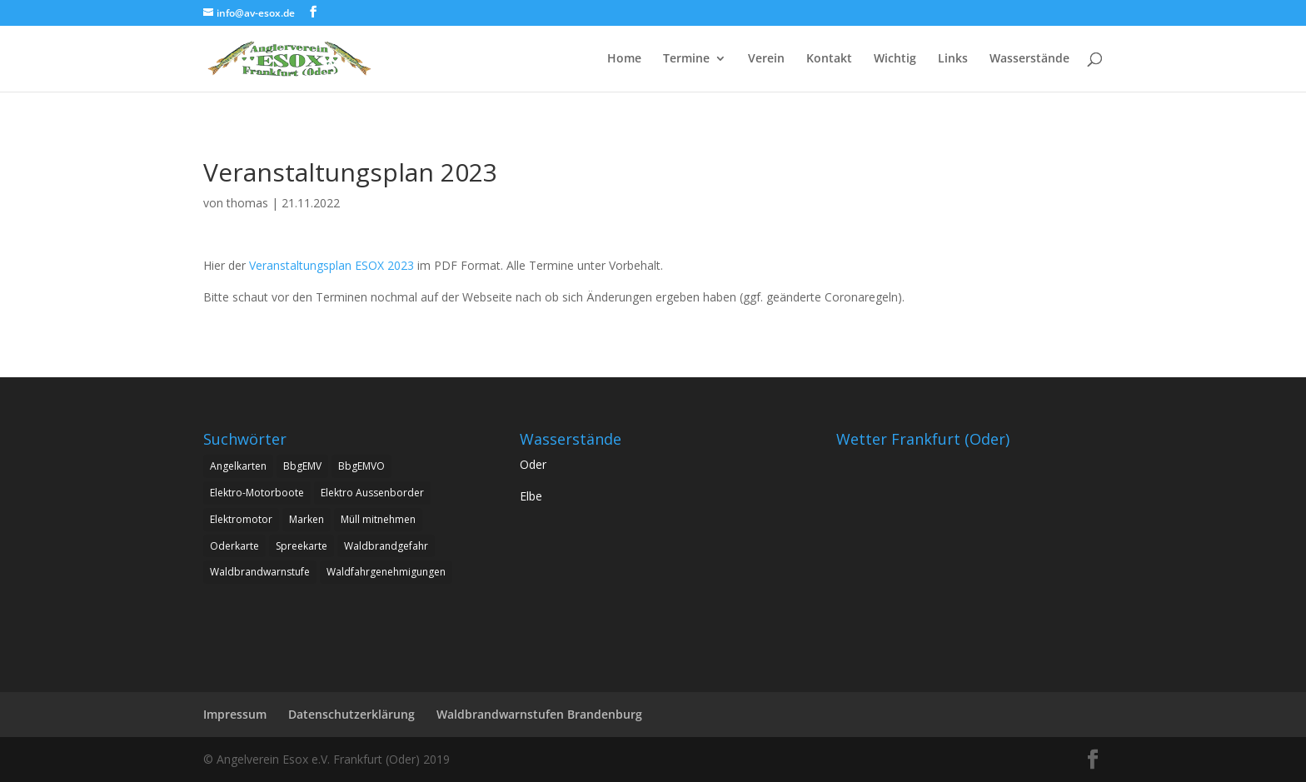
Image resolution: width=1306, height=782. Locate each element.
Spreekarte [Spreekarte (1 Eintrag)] (301, 546)
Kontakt (829, 59)
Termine (686, 59)
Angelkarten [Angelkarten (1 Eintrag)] (238, 466)
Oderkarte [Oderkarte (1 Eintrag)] (234, 546)
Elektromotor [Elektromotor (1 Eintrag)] (241, 519)
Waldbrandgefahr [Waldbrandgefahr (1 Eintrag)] (386, 546)
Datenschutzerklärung (351, 714)
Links (953, 59)
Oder (533, 464)
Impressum (235, 714)
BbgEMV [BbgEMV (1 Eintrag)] (302, 466)
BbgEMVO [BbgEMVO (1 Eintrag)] (361, 466)
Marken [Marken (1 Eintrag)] (306, 519)
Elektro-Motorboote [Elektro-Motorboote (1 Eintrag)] (257, 493)
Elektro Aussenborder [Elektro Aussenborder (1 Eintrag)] (372, 493)
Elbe (531, 496)
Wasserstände (1029, 59)
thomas (247, 203)
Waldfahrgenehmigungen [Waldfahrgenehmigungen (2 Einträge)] (386, 572)
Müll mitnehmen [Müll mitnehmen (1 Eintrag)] (378, 519)
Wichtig (895, 59)
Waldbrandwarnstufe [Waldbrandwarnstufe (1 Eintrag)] (260, 572)
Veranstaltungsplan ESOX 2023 (331, 265)
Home (624, 59)
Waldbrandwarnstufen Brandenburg (539, 714)
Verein (766, 59)
